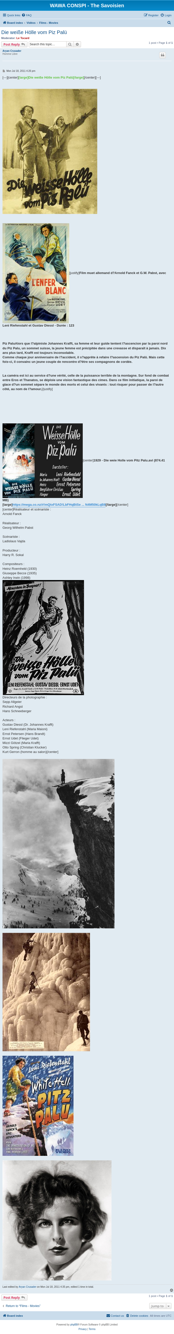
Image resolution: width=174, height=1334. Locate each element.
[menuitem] (27, 15)
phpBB (74, 1324)
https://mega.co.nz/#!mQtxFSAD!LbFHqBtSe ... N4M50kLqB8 (59, 504)
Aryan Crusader (11, 51)
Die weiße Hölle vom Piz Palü (34, 32)
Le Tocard (23, 38)
